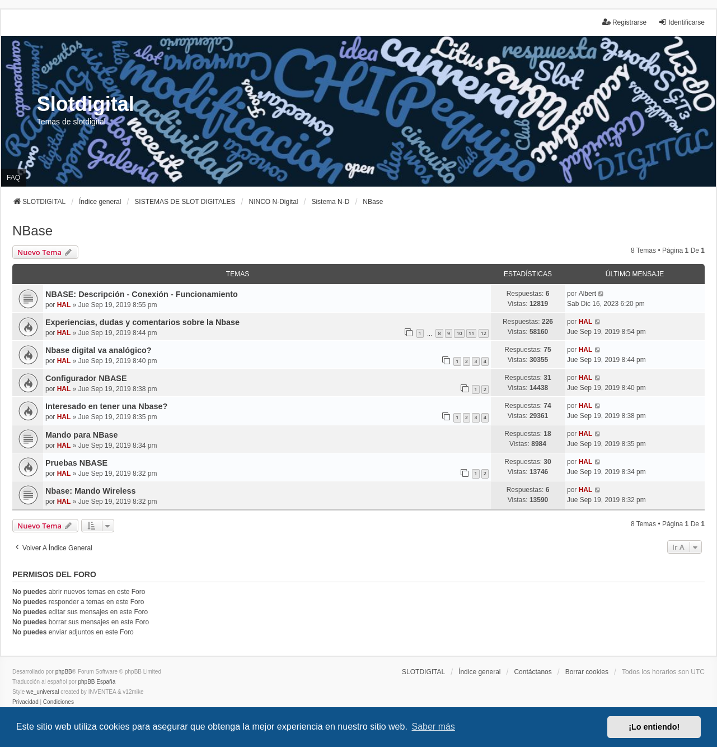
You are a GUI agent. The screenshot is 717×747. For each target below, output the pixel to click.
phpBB (63, 672)
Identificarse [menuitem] (681, 22)
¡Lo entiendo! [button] (654, 726)
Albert (587, 294)
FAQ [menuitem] (13, 178)
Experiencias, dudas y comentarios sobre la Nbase (142, 322)
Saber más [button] (433, 726)
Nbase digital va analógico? (98, 350)
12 (483, 333)
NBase (32, 230)
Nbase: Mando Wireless (90, 490)
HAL (64, 305)
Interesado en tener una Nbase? (106, 406)
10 (459, 333)
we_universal (42, 692)
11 (471, 333)
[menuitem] (25, 702)
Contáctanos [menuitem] (532, 672)
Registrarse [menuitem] (624, 22)
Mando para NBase (81, 434)
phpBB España (96, 682)
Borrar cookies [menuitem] (586, 672)
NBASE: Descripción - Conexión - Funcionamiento (141, 294)
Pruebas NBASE (76, 462)
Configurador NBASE (86, 378)
